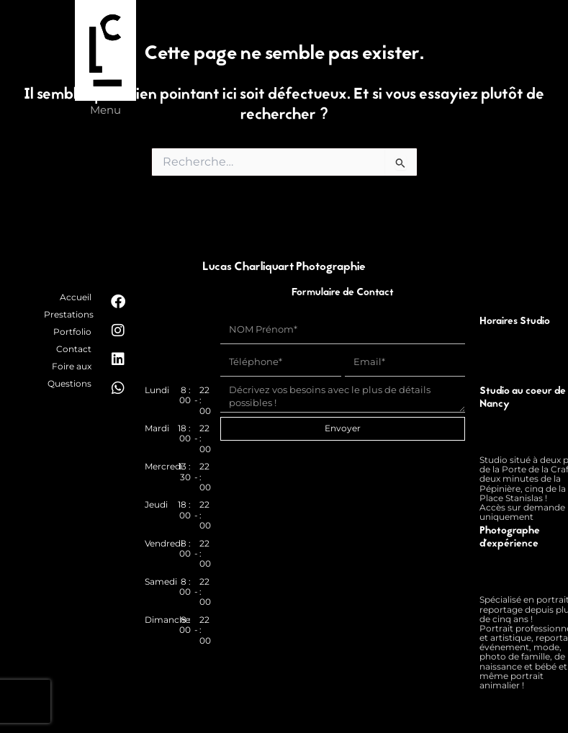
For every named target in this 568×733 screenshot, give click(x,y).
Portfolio (72, 331)
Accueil (75, 297)
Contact (73, 348)
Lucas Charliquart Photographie (284, 267)
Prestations (69, 314)
